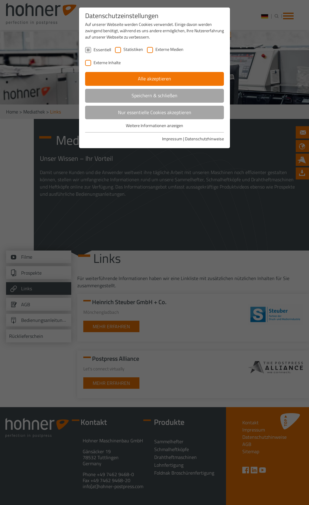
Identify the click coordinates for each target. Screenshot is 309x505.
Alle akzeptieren (154, 78)
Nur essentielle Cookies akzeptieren (154, 112)
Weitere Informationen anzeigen (154, 125)
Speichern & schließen (154, 95)
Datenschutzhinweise (204, 139)
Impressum (172, 139)
